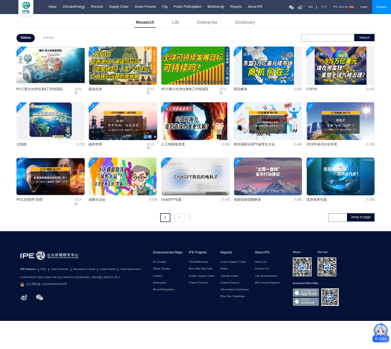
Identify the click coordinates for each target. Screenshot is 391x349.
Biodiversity (216, 6)
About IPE (255, 6)
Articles (48, 37)
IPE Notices (343, 7)
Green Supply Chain (201, 276)
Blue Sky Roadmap (233, 296)
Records (97, 6)
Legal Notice (108, 269)
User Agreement (130, 269)
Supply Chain (118, 6)
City (165, 6)
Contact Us (262, 269)
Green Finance (145, 6)
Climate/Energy (73, 6)
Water (224, 269)
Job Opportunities (266, 276)
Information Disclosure (235, 289)
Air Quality (159, 262)
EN (311, 7)
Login (364, 6)
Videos (25, 37)
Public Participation (187, 6)
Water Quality (161, 269)
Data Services (60, 269)
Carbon (157, 276)
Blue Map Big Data (200, 269)
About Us (261, 262)
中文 (324, 7)
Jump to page (361, 217)
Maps (52, 6)
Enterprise (159, 283)
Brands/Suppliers (164, 289)
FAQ (43, 269)
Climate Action (230, 276)
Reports (236, 6)
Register (381, 6)
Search (365, 37)
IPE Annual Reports (267, 283)
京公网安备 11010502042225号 (43, 284)
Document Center (84, 269)
